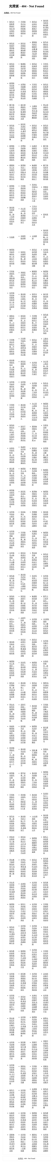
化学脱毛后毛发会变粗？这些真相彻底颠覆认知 (45, 583)
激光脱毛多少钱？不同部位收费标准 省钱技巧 (23, 823)
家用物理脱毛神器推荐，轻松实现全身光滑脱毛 (34, 498)
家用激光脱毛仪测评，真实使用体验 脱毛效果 (12, 780)
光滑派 (20, 1158)
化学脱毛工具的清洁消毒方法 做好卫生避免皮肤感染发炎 (34, 959)
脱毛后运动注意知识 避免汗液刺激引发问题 (34, 29)
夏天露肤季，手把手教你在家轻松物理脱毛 (45, 734)
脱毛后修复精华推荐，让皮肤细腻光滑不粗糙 (23, 368)
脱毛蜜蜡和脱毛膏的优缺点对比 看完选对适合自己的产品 (46, 868)
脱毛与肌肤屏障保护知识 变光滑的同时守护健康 (12, 29)
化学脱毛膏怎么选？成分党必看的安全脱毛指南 (45, 648)
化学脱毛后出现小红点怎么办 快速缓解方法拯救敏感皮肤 (23, 1026)
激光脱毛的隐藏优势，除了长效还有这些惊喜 (34, 780)
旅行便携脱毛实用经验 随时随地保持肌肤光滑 (23, 112)
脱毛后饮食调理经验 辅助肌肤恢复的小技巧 (45, 91)
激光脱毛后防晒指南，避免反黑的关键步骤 (34, 713)
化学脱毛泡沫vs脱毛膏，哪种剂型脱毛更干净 (11, 519)
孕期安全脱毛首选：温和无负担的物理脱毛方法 (23, 279)
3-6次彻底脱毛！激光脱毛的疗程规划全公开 (34, 823)
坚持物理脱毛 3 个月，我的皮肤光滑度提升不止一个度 (11, 757)
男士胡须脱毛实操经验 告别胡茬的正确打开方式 (46, 112)
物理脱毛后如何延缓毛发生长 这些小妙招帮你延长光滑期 (34, 1026)
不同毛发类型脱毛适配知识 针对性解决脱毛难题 (45, 71)
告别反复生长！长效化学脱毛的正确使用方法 (23, 519)
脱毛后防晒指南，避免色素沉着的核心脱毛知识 (34, 455)
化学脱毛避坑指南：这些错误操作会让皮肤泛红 (34, 626)
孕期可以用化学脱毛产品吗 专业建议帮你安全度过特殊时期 (45, 1050)
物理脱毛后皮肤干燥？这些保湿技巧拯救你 (45, 539)
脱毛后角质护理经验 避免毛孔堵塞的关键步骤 (11, 50)
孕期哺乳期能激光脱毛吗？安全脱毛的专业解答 (34, 519)
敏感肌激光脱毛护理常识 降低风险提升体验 (23, 71)
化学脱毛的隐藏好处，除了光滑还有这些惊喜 (34, 390)
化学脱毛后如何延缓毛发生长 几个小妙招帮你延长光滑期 (12, 1074)
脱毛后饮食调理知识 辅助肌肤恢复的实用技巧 (34, 71)
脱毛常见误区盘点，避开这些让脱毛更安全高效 (23, 498)
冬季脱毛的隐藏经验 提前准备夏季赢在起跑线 (23, 153)
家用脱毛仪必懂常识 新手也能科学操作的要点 (11, 193)
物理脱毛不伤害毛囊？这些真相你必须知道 (45, 498)
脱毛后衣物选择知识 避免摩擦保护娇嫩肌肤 (23, 50)
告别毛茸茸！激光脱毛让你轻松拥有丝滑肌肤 (23, 669)
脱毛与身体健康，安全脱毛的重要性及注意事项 (34, 301)
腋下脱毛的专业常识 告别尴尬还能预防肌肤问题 (45, 172)
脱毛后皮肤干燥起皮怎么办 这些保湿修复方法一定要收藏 (45, 1098)
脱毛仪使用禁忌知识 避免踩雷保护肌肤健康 (11, 71)
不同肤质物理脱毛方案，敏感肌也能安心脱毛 (23, 539)
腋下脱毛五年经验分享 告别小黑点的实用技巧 (46, 153)
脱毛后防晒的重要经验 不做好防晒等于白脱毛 (46, 132)
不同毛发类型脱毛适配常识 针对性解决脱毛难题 (34, 91)
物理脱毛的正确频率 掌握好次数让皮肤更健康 (34, 845)
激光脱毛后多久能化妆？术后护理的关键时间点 (23, 301)
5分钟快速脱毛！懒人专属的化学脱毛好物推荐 (46, 626)
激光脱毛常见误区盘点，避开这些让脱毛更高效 (34, 802)
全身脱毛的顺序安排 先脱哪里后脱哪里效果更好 (23, 891)
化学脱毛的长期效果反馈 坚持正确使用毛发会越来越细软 (23, 935)
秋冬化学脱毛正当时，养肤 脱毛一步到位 (46, 390)
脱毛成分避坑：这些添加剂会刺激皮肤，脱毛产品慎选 (45, 324)
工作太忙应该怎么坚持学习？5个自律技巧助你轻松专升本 (35, 215)
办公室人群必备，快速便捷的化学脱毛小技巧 (45, 368)
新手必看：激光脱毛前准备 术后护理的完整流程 (11, 823)
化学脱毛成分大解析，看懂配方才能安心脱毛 (45, 455)
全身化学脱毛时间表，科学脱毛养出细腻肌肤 (11, 455)
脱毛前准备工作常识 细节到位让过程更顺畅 (11, 132)
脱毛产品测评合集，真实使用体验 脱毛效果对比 (23, 433)
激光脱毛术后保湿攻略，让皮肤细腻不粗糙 (45, 237)
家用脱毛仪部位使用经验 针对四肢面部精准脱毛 (12, 153)
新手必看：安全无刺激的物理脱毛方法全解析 (23, 780)
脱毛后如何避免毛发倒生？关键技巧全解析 (45, 561)
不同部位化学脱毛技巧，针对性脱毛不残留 (11, 412)
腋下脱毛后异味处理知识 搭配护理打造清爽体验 (12, 112)
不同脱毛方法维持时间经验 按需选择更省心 (23, 29)
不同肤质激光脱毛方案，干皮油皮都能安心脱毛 (11, 802)
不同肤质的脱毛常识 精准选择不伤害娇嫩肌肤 (23, 193)
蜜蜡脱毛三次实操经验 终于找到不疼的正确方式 (12, 172)
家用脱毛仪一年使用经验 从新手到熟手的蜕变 (23, 172)
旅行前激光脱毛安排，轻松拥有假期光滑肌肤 (45, 301)
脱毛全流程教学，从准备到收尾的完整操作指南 (34, 347)
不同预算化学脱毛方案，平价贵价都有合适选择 (11, 347)
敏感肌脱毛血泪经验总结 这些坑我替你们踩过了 (34, 172)
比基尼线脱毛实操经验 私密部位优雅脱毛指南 (34, 153)
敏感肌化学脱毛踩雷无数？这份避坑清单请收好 (45, 477)
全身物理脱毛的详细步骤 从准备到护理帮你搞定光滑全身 (34, 1098)
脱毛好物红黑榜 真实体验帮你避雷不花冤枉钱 (23, 1003)
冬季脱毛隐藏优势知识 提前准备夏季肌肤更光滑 (23, 91)
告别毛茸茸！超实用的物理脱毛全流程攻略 (34, 583)
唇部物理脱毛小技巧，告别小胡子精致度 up (34, 433)
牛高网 (11, 237)
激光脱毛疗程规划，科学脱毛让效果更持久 (23, 412)
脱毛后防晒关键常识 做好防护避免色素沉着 (34, 132)
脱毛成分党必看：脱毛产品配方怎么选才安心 (11, 583)
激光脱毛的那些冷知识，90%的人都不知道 (45, 519)
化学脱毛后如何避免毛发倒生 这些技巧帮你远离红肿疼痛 (34, 935)
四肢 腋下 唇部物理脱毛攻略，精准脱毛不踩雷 (34, 757)
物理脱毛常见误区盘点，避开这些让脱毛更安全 (34, 669)
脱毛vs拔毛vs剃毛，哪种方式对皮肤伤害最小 (11, 626)
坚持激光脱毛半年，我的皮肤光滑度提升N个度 (23, 802)
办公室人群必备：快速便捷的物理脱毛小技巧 (23, 215)
